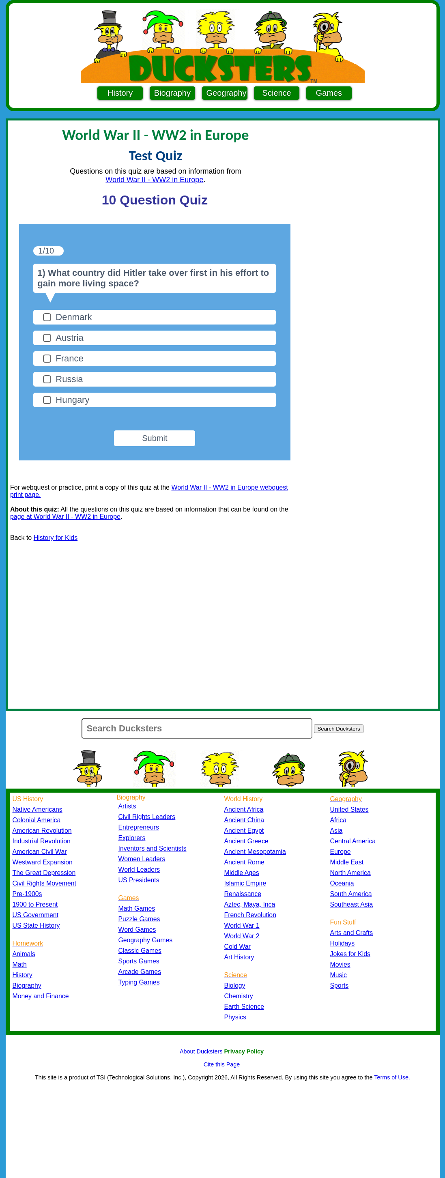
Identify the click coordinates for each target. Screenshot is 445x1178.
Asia (336, 830)
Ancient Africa (244, 809)
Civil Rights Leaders (147, 816)
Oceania (342, 883)
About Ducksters (201, 1051)
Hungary (72, 400)
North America (350, 872)
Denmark (74, 317)
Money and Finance (41, 996)
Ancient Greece (246, 841)
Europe (340, 851)
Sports (339, 985)
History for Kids (55, 537)
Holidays (342, 943)
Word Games (137, 929)
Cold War (237, 946)
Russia (69, 379)
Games (329, 92)
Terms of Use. (392, 1077)
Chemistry (238, 996)
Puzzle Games (139, 919)
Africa (338, 820)
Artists (127, 806)
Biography (172, 92)
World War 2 (242, 936)
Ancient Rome (244, 862)
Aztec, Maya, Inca (249, 904)
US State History (36, 925)
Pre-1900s (27, 893)
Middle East (347, 862)
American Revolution (42, 830)
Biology (234, 985)
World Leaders (139, 869)
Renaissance (243, 893)
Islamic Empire (245, 883)
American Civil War (40, 851)
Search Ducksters (338, 729)
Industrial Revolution (42, 841)
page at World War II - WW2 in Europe (65, 516)
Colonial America (37, 820)
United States (349, 809)
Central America (353, 841)
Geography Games (145, 940)
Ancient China (244, 820)
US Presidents (138, 880)
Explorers (132, 837)
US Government (35, 914)
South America (351, 893)
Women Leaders (142, 859)
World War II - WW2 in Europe (154, 180)
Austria (69, 338)
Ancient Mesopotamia (255, 851)
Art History (239, 957)
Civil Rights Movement (44, 883)
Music (338, 975)
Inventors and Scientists (152, 848)
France (69, 358)
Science (276, 92)
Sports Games (138, 961)
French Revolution (250, 914)
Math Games (136, 908)
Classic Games (139, 950)
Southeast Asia (351, 904)
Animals (24, 953)
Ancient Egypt (244, 830)
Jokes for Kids (350, 953)
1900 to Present (35, 904)
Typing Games (139, 982)
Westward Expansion (43, 862)
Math (20, 964)
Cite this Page (222, 1064)
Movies (340, 964)
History (120, 92)
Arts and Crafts (351, 932)
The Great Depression (44, 872)
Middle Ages (241, 872)
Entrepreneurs (138, 827)
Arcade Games (139, 971)
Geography (226, 92)
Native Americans (37, 809)
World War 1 (242, 925)
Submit (154, 438)
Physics (235, 1017)
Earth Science (244, 1006)
